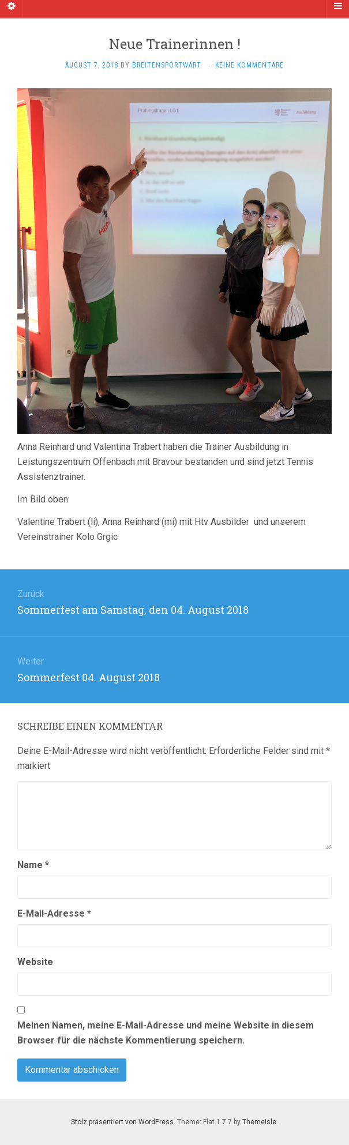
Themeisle (259, 1122)
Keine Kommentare (249, 65)
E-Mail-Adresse (54, 913)
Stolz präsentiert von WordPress (122, 1122)
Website (35, 961)
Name (33, 864)
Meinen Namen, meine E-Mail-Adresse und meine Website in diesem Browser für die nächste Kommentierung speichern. (165, 1033)
